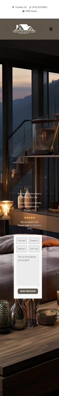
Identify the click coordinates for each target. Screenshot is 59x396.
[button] (51, 29)
